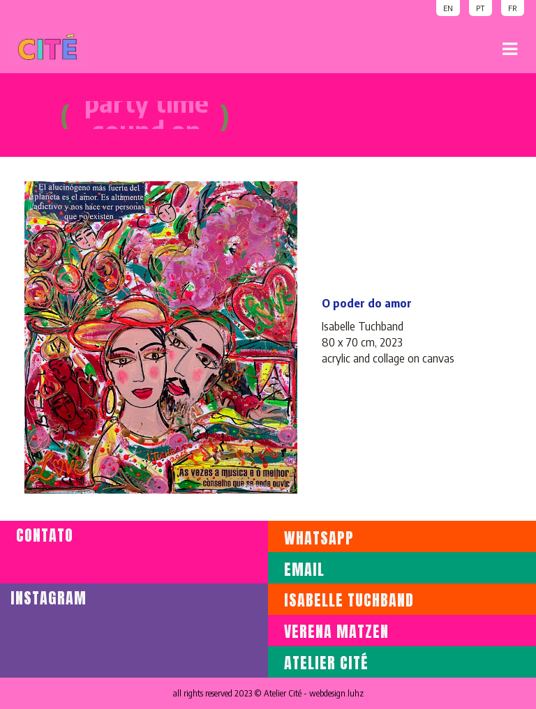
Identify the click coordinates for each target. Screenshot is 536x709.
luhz (356, 693)
